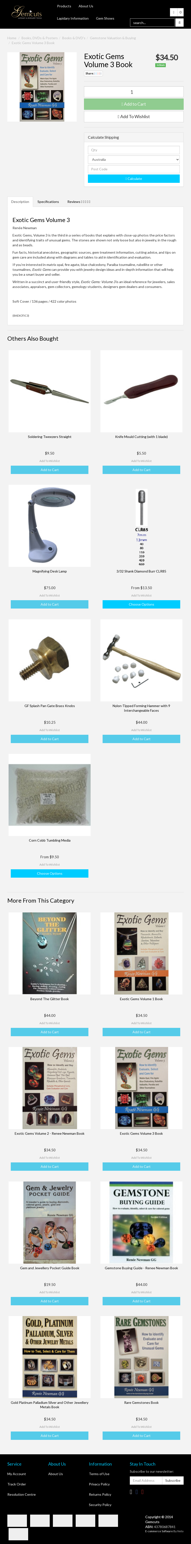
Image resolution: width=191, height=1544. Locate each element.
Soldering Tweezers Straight (50, 437)
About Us (86, 6)
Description (20, 201)
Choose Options (141, 604)
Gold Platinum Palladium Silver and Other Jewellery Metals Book (49, 1404)
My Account (16, 1474)
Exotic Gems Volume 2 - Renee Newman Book (49, 1133)
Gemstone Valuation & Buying (113, 38)
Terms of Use (99, 1474)
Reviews (78, 201)
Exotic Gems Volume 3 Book (33, 43)
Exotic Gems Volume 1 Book (141, 999)
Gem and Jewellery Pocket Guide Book (49, 1268)
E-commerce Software (159, 1531)
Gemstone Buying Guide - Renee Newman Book (141, 1268)
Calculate (134, 178)
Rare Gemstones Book (141, 1402)
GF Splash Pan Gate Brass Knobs (49, 706)
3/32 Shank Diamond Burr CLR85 (141, 571)
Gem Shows (105, 18)
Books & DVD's (73, 38)
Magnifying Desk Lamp (50, 571)
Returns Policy (100, 1494)
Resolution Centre (21, 1494)
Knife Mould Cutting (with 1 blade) (141, 437)
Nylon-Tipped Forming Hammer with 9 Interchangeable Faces (141, 708)
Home (11, 38)
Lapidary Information (73, 18)
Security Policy (100, 1505)
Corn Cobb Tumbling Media (50, 840)
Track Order (16, 1484)
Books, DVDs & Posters (40, 38)
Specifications (48, 201)
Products (64, 6)
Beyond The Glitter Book (49, 999)
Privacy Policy (99, 1484)
